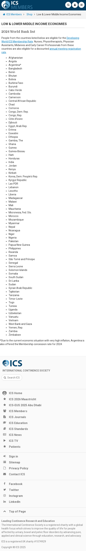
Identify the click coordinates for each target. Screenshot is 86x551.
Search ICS (12, 377)
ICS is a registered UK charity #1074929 (23, 541)
